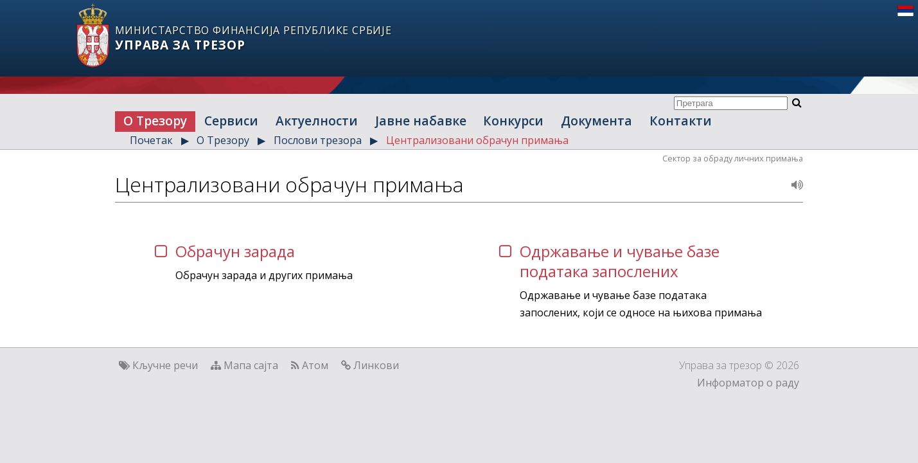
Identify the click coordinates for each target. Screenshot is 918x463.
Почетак (151, 140)
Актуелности (317, 120)
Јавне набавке (420, 120)
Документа (596, 120)
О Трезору (155, 120)
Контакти (680, 120)
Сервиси (231, 120)
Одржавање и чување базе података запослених (619, 261)
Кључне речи (165, 365)
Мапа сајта (251, 365)
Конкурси (513, 120)
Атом (315, 365)
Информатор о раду (748, 383)
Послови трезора (318, 140)
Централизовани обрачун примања (477, 140)
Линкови (376, 365)
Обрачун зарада (235, 251)
